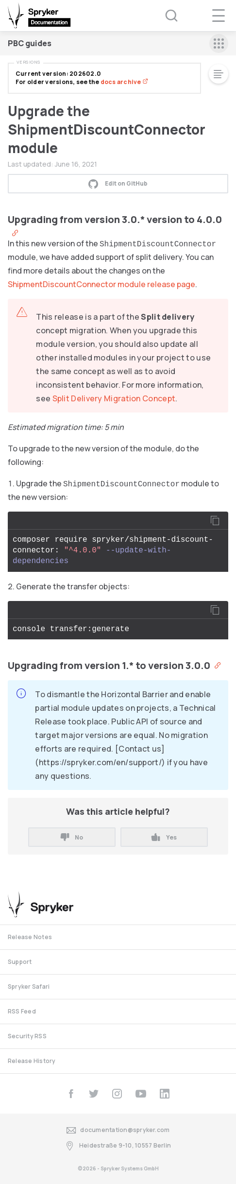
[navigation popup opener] (218, 15)
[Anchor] (13, 232)
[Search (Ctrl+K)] (165, 15)
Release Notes (30, 937)
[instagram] (117, 1093)
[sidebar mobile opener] (218, 43)
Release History (32, 1061)
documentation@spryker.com (118, 1130)
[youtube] (140, 1093)
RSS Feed (22, 1011)
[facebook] (71, 1093)
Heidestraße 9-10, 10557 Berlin (118, 1145)
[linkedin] (164, 1093)
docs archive (124, 82)
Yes (164, 837)
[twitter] (94, 1093)
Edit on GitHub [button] (118, 184)
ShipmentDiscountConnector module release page (101, 284)
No (72, 837)
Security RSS (27, 1036)
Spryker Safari (29, 986)
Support (20, 962)
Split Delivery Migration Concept (114, 398)
